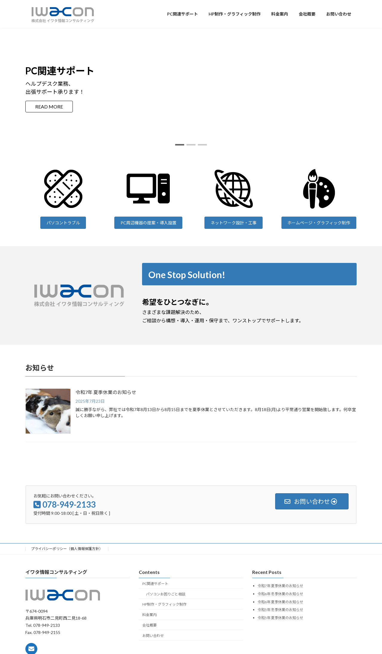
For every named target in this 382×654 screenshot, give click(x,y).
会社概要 (149, 625)
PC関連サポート (155, 583)
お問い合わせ (153, 635)
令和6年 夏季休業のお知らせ (280, 601)
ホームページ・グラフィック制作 (318, 222)
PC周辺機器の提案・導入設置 (148, 222)
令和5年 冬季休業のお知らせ (280, 609)
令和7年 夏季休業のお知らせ (106, 392)
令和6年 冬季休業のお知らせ (280, 594)
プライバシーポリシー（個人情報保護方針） (67, 548)
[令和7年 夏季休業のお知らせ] (48, 411)
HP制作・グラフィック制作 (164, 604)
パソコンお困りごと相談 (165, 594)
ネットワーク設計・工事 (234, 222)
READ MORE (49, 106)
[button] (179, 144)
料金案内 (149, 614)
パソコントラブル (63, 222)
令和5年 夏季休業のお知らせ (280, 617)
